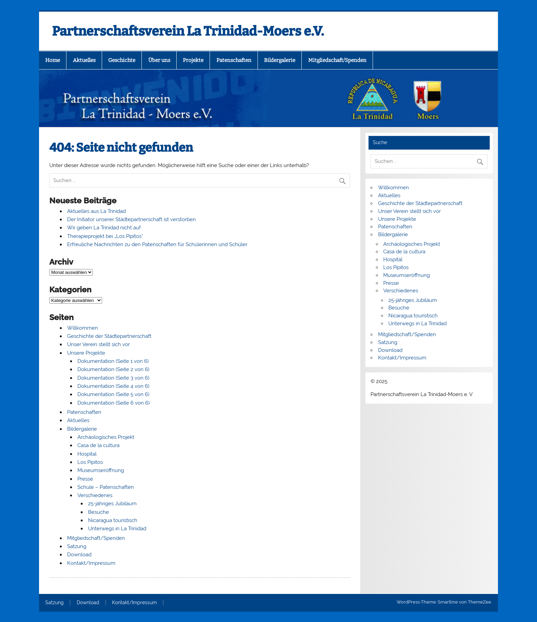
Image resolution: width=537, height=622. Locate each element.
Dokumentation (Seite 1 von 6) (113, 361)
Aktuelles (84, 60)
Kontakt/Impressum (91, 563)
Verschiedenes (94, 495)
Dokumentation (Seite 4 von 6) (113, 386)
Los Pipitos (90, 462)
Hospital (87, 454)
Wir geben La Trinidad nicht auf (104, 228)
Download (79, 554)
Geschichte (121, 60)
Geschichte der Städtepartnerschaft (109, 336)
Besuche (98, 512)
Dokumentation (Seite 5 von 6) (113, 394)
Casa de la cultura (98, 445)
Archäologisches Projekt (105, 437)
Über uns (159, 60)
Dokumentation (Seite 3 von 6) (113, 378)
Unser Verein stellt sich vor (98, 344)
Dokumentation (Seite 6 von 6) (113, 403)
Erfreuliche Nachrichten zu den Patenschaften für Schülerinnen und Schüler (157, 244)
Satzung (76, 546)
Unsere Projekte (86, 353)
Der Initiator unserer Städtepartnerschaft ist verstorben (131, 219)
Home (52, 60)
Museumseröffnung (100, 470)
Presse (85, 479)
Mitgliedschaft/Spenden (337, 60)
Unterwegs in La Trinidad (117, 528)
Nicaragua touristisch (112, 520)
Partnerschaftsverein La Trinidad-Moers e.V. (188, 31)
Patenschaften (233, 60)
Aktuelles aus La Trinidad (96, 211)
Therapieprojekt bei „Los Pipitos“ (105, 236)
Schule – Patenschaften (105, 487)
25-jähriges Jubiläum (112, 503)
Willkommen (82, 328)
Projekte (193, 60)
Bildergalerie (279, 60)
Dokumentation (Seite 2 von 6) (113, 369)
